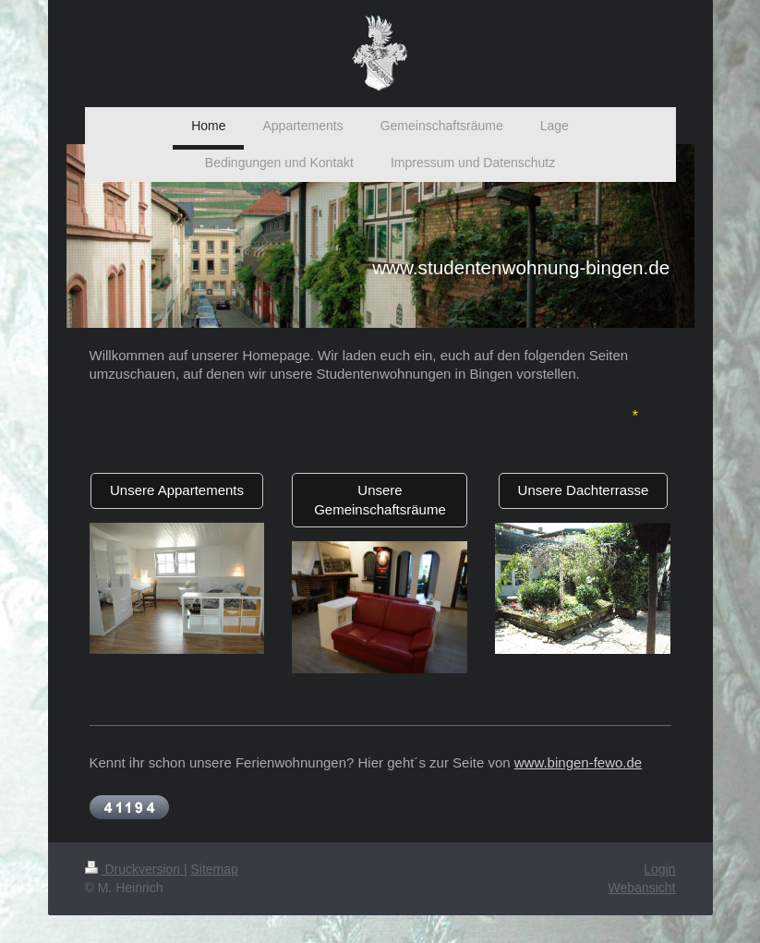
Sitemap (214, 869)
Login (659, 869)
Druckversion (134, 869)
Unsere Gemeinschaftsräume (380, 499)
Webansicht (642, 887)
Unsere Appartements (177, 490)
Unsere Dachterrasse (583, 490)
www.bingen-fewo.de (578, 762)
